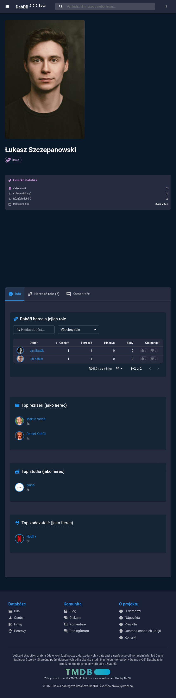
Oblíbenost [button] (150, 343)
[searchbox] (110, 6)
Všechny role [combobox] (70, 330)
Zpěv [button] (127, 343)
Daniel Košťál (36, 434)
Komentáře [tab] (78, 293)
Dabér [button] (36, 343)
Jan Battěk (37, 350)
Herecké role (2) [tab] (43, 293)
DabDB (31, 6)
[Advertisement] (88, 248)
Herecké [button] (84, 343)
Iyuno (30, 485)
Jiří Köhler (36, 359)
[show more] (166, 7)
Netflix (31, 536)
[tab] (14, 294)
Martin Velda (35, 419)
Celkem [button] (62, 343)
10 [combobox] (117, 368)
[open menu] (7, 7)
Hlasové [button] (107, 343)
